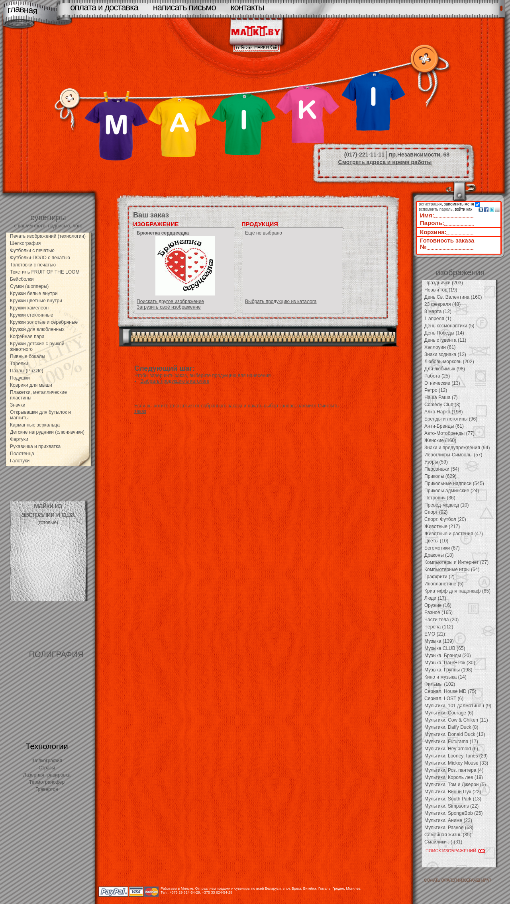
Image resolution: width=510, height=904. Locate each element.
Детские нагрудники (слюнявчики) (47, 432)
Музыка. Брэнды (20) (447, 655)
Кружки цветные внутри (36, 300)
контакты (247, 7)
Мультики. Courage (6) (448, 713)
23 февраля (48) (442, 304)
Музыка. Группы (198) (448, 670)
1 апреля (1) (437, 318)
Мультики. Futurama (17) (451, 741)
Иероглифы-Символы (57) (453, 455)
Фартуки (19, 439)
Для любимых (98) (444, 369)
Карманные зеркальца (35, 425)
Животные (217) (442, 526)
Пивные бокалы (27, 356)
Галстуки (19, 461)
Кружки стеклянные (31, 315)
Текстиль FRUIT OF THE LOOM (44, 272)
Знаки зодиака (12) (445, 354)
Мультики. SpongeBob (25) (453, 813)
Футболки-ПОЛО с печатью (40, 257)
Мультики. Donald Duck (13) (454, 734)
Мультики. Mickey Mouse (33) (456, 763)
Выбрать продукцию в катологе (174, 381)
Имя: (427, 215)
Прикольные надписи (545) (454, 483)
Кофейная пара (27, 336)
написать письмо (184, 7)
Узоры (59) (436, 462)
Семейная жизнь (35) (447, 834)
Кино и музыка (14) (445, 677)
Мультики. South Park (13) (452, 799)
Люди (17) (435, 598)
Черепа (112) (438, 627)
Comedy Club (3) (442, 404)
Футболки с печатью (32, 250)
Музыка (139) (439, 641)
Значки (18, 405)
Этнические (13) (442, 383)
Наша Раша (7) (441, 397)
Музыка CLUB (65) (444, 648)
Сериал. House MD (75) (450, 691)
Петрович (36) (439, 498)
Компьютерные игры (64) (451, 569)
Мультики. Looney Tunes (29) (456, 756)
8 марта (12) (437, 311)
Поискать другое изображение (170, 301)
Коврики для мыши (31, 385)
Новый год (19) (440, 290)
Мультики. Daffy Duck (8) (451, 727)
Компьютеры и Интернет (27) (456, 562)
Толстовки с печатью (33, 265)
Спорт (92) (435, 512)
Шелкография (25, 243)
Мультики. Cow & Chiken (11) (456, 720)
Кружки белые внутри (34, 293)
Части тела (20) (441, 619)
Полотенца (22, 453)
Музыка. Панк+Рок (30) (449, 662)
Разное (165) (438, 612)
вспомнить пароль (436, 209)
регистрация (430, 204)
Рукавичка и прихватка (35, 446)
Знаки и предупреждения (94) (457, 447)
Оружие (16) (437, 605)
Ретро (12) (435, 390)
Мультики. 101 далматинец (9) (457, 705)
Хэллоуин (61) (440, 347)
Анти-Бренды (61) (444, 426)
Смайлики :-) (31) (443, 842)
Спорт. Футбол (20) (445, 519)
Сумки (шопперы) (29, 286)
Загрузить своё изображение (169, 307)
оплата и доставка (104, 7)
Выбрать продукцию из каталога (281, 301)
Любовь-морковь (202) (449, 361)
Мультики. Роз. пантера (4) (453, 770)
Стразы (47, 768)
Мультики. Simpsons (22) (451, 806)
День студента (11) (445, 340)
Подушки (20, 378)
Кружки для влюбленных (37, 329)
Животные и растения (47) (453, 533)
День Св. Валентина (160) (453, 297)
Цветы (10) (436, 541)
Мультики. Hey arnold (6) (451, 748)
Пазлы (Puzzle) (26, 371)
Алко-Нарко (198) (443, 412)
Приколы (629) (440, 476)
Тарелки (19, 363)
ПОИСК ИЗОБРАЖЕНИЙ (451, 850)
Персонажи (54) (441, 469)
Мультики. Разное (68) (448, 827)
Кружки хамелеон (29, 308)
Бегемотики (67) (442, 548)
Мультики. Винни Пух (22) (452, 791)
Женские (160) (440, 440)
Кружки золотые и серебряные (44, 322)
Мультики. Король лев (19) (453, 777)
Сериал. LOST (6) (443, 698)
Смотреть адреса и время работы (385, 162)
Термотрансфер (47, 782)
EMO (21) (434, 634)
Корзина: (433, 232)
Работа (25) (437, 376)
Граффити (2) (439, 576)
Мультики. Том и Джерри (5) (455, 784)
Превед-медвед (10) (446, 505)
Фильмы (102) (439, 684)
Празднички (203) (443, 283)
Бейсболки (22, 279)
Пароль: (432, 222)
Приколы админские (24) (451, 490)
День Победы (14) (444, 333)
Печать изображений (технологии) (48, 236)
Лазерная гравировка (47, 775)
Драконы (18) (438, 555)
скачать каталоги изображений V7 (457, 880)
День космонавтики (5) (449, 326)
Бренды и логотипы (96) (450, 419)
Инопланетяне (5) (443, 584)
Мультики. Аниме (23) (448, 820)
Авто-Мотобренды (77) (449, 433)
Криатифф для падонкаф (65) (457, 591)
